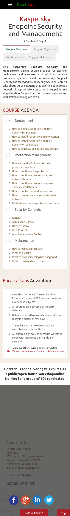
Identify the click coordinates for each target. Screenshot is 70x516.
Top (63, 513)
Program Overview (16, 49)
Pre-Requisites (14, 57)
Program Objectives (45, 49)
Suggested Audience (41, 57)
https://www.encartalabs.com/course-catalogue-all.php (35, 351)
